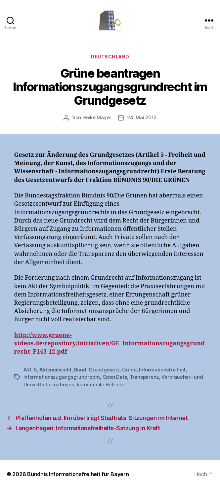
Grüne (129, 369)
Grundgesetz (104, 369)
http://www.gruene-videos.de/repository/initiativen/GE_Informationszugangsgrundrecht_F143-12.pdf (109, 343)
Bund (80, 369)
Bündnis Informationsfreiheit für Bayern (78, 474)
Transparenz (144, 377)
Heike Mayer (96, 117)
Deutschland (110, 56)
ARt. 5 (30, 369)
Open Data (115, 377)
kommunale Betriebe (101, 384)
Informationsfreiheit (162, 369)
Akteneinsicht (55, 369)
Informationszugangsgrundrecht (61, 377)
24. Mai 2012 (141, 117)
